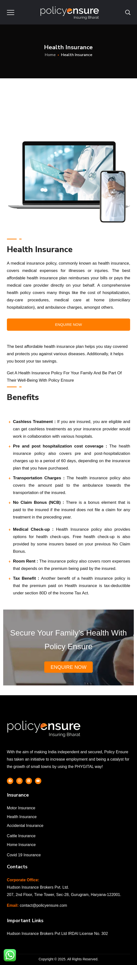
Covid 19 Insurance (24, 855)
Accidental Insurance (25, 826)
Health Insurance (22, 817)
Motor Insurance (21, 808)
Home (50, 55)
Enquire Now (68, 324)
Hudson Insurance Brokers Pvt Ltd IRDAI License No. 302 (57, 933)
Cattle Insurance (21, 836)
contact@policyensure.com (43, 905)
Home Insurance (21, 845)
